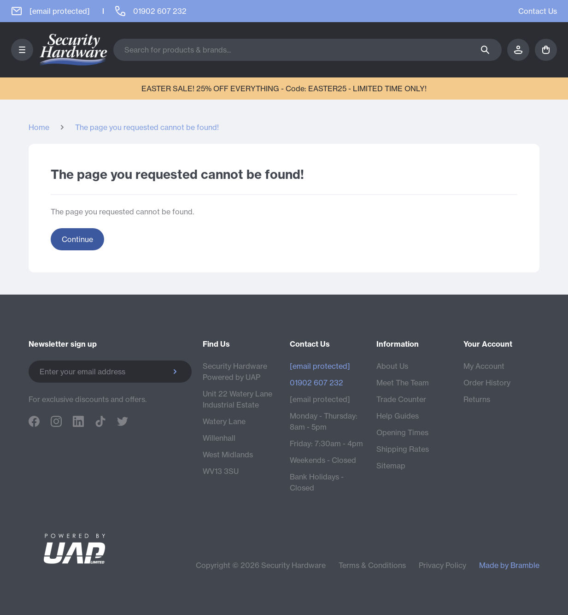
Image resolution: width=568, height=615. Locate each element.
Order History (486, 382)
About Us (392, 366)
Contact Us (537, 11)
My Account (483, 366)
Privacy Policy (442, 565)
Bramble (524, 565)
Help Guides (397, 415)
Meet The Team (402, 382)
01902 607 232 (316, 382)
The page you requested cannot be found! (147, 127)
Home (39, 127)
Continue (77, 239)
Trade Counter (401, 399)
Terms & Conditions (372, 565)
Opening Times (402, 432)
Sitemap (390, 465)
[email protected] (320, 399)
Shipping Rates (402, 449)
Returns (476, 399)
